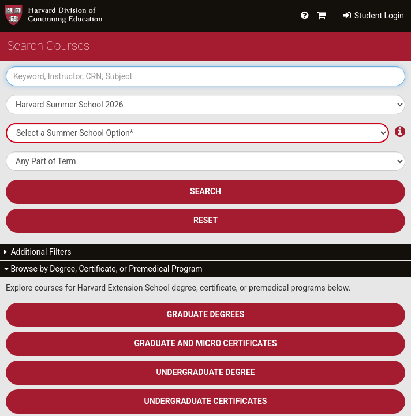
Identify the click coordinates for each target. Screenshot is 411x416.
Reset (205, 220)
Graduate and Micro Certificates (205, 343)
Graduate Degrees (206, 314)
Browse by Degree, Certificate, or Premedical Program (103, 268)
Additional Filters (38, 252)
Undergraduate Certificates (205, 401)
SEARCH (205, 191)
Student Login (373, 15)
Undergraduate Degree (205, 372)
